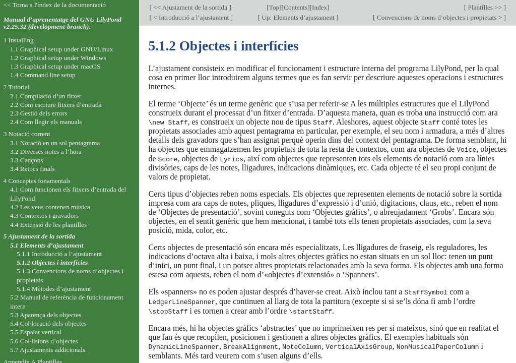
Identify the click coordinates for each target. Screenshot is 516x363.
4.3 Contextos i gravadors (44, 215)
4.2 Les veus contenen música (50, 207)
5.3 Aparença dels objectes (45, 315)
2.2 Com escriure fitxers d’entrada (56, 104)
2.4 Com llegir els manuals (46, 122)
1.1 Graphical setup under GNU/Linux (61, 49)
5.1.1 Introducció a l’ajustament (59, 254)
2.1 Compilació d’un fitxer (45, 96)
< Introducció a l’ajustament (191, 17)
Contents (295, 7)
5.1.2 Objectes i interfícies (52, 262)
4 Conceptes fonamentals (37, 181)
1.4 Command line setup (43, 75)
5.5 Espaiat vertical (35, 332)
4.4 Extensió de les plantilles (48, 224)
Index (319, 7)
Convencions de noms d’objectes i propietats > (439, 17)
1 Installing (19, 40)
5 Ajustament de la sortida (40, 236)
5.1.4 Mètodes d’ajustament (54, 288)
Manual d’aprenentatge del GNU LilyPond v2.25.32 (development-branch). (62, 23)
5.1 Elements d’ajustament (47, 245)
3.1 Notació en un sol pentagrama (55, 143)
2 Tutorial (17, 87)
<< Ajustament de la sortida (190, 7)
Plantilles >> (484, 7)
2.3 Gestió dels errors (38, 113)
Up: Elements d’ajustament (298, 17)
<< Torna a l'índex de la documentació (55, 5)
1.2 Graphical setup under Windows (58, 58)
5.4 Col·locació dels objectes (48, 323)
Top (274, 7)
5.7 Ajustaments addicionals (47, 349)
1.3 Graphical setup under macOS (55, 66)
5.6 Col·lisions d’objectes (44, 341)
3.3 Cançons (26, 160)
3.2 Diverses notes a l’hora (46, 151)
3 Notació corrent (27, 134)
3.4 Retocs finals (32, 168)
